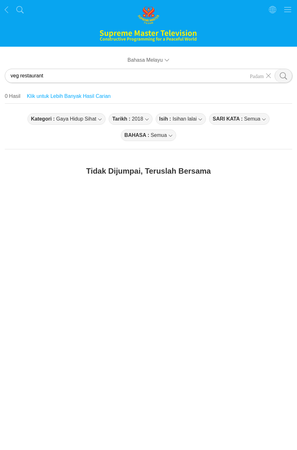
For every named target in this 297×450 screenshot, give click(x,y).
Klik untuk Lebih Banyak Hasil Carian (69, 96)
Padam (257, 75)
